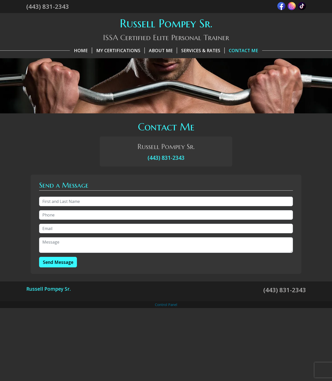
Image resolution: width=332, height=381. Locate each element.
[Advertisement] (166, 344)
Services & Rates (203, 50)
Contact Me (243, 50)
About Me (163, 50)
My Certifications (120, 50)
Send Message (58, 262)
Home (83, 50)
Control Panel (166, 304)
